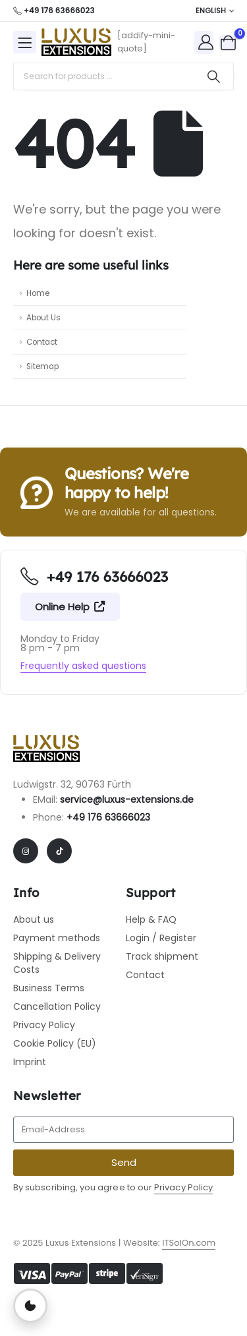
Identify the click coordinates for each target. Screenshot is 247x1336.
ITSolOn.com (188, 1242)
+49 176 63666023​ (108, 817)
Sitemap (42, 366)
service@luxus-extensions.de (127, 799)
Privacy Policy (183, 1187)
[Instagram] (25, 850)
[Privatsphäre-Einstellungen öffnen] (30, 1306)
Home (37, 293)
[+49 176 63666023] (54, 10)
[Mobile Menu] (24, 42)
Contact (41, 342)
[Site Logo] (76, 42)
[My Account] (206, 41)
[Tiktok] (59, 850)
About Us (43, 317)
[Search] (213, 76)
